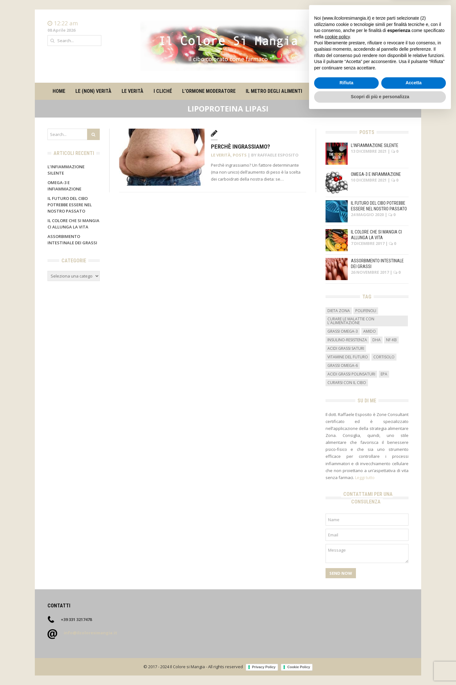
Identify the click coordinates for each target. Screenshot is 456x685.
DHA (376, 339)
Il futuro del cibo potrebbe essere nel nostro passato (70, 204)
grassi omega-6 (342, 365)
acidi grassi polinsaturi (351, 374)
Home (402, 23)
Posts (240, 155)
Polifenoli (365, 310)
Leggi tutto (365, 477)
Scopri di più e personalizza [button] (380, 667)
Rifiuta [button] (346, 653)
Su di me (321, 91)
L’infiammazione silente (374, 145)
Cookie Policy (298, 667)
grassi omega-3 (342, 331)
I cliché (163, 91)
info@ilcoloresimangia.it (90, 633)
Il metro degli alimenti (274, 91)
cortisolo (384, 357)
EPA (384, 374)
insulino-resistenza (347, 339)
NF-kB (391, 339)
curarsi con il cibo (346, 382)
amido (369, 331)
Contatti (400, 30)
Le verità (132, 91)
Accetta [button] (414, 653)
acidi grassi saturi (345, 348)
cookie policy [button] (337, 607)
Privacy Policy (264, 667)
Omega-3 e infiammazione (376, 174)
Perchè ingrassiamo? (240, 146)
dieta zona (338, 310)
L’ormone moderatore (209, 91)
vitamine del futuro (347, 357)
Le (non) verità (93, 91)
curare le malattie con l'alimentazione (350, 320)
